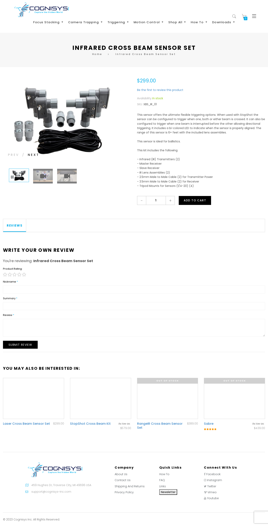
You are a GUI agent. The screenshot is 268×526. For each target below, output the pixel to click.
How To (164, 474)
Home (97, 54)
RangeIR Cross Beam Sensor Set (160, 425)
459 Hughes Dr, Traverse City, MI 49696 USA (61, 485)
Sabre (208, 423)
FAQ (162, 480)
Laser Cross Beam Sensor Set (26, 423)
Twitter (211, 486)
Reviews (14, 225)
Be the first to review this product (160, 90)
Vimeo (212, 492)
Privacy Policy (124, 492)
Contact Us (123, 480)
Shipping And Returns (130, 486)
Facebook (213, 474)
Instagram (214, 480)
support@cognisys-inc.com (51, 492)
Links (162, 486)
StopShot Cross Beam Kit (90, 423)
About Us (121, 474)
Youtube (213, 498)
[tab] (14, 225)
